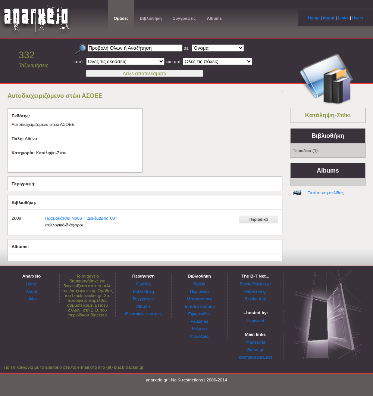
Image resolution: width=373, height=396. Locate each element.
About (329, 18)
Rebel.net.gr (255, 291)
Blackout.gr (255, 298)
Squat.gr (255, 349)
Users (358, 18)
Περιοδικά (199, 291)
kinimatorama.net (255, 357)
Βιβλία (199, 283)
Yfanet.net (255, 342)
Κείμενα (199, 328)
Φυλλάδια (199, 336)
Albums (214, 18)
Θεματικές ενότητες (143, 313)
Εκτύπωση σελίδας (325, 192)
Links (343, 18)
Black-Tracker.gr (255, 283)
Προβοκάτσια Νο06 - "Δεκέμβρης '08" (80, 218)
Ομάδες (121, 18)
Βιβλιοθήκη (151, 18)
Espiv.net (255, 320)
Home (313, 18)
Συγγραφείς (184, 18)
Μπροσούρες (199, 298)
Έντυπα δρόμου (199, 306)
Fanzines (199, 321)
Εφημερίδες (199, 313)
